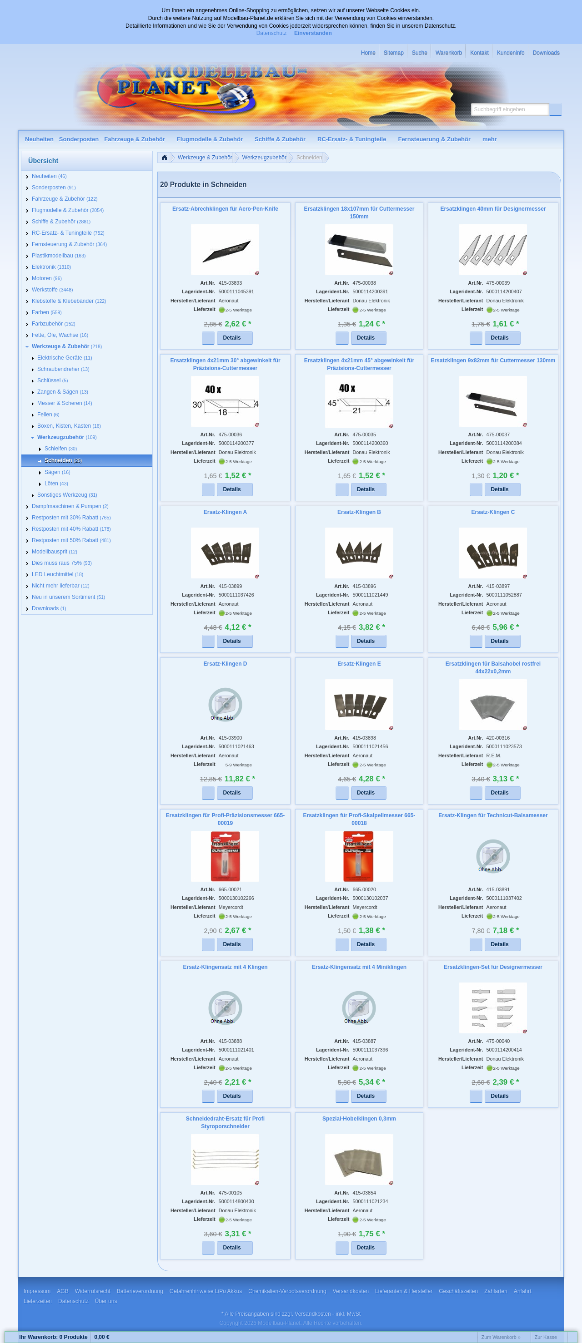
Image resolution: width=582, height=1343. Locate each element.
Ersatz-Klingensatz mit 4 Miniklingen (359, 967)
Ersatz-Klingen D (225, 664)
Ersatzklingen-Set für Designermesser (493, 967)
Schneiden (309, 157)
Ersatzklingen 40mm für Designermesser (493, 209)
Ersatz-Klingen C (493, 512)
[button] (555, 109)
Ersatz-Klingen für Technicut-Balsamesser (493, 815)
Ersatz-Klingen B (359, 512)
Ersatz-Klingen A (225, 512)
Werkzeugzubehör (264, 157)
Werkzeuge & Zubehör (205, 157)
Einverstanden (313, 33)
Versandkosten (313, 1314)
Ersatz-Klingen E (359, 664)
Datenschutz (271, 33)
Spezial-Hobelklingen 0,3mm (359, 1119)
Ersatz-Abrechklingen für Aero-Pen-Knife (225, 209)
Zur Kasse (546, 1337)
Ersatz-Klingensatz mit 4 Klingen (225, 967)
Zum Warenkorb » (501, 1337)
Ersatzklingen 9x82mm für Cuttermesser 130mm (493, 360)
